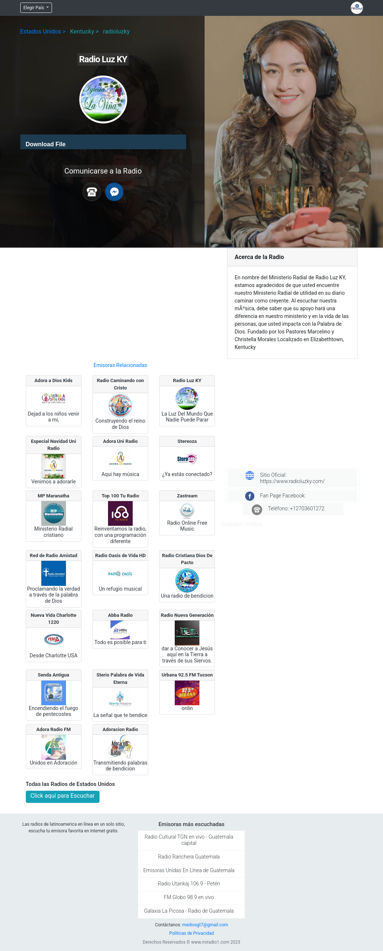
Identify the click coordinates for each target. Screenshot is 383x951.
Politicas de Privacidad (191, 933)
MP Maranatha (53, 496)
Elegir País (34, 7)
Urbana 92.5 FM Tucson (187, 675)
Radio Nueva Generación (187, 615)
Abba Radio (120, 615)
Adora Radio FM (53, 729)
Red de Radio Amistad (53, 555)
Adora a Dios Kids (54, 380)
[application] (103, 141)
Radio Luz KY (187, 380)
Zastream (187, 496)
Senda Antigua (53, 675)
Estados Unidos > (43, 31)
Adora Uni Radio (120, 441)
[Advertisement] (120, 301)
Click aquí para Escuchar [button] (63, 795)
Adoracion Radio (120, 729)
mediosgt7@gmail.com (205, 924)
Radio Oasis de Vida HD (120, 555)
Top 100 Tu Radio (120, 496)
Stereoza (187, 441)
